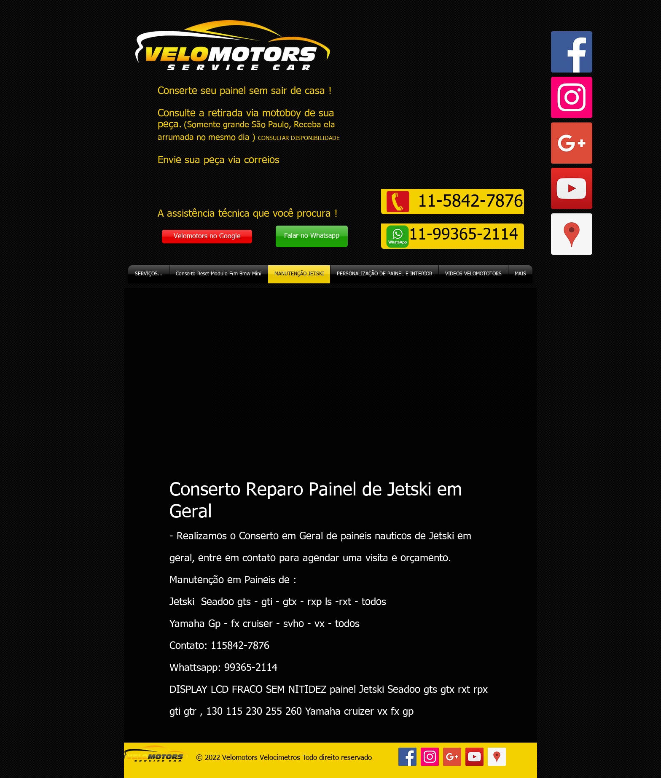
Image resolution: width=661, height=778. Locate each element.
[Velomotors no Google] (207, 236)
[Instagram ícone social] (571, 97)
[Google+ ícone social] (571, 143)
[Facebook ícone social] (571, 52)
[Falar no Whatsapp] (312, 236)
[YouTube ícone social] (571, 188)
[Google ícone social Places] (571, 234)
